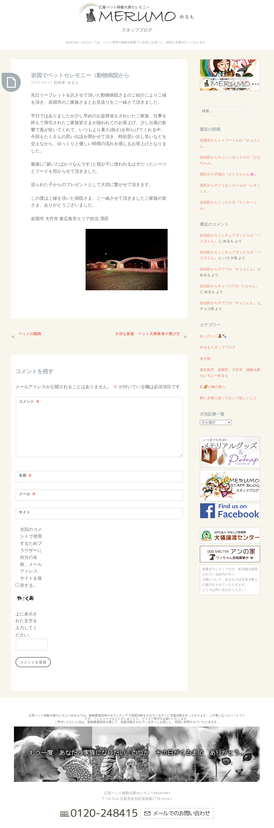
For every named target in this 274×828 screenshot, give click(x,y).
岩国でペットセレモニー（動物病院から (80, 75)
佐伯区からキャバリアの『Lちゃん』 (229, 286)
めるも (73, 82)
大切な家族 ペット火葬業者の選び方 (146, 334)
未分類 (205, 359)
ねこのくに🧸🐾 (213, 336)
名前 (25, 475)
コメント (29, 401)
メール (27, 494)
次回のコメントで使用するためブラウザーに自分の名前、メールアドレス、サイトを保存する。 (31, 557)
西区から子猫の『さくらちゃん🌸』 (229, 174)
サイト (24, 512)
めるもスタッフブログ (217, 347)
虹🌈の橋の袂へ (213, 387)
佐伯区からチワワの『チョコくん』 (228, 269)
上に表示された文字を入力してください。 (26, 624)
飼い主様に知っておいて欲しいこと (228, 398)
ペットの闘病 (31, 334)
